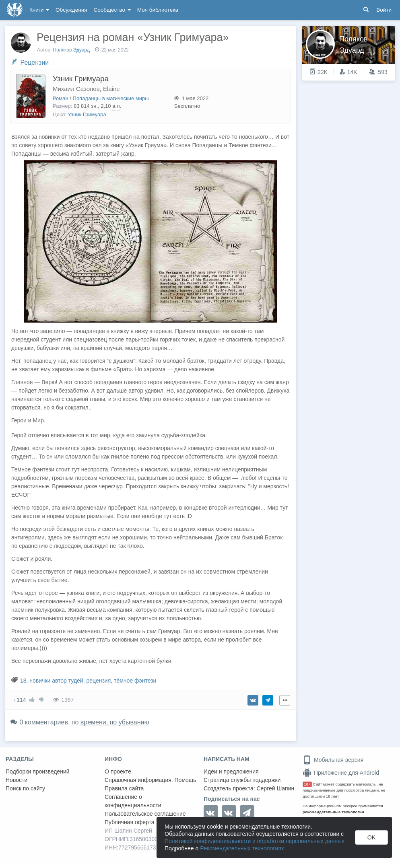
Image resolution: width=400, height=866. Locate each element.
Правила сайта (124, 788)
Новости (16, 780)
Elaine (111, 88)
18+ (307, 784)
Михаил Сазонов (76, 88)
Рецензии (34, 62)
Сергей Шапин (275, 788)
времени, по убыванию (114, 722)
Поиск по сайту (25, 788)
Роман (60, 98)
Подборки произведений (38, 771)
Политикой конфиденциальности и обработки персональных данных (254, 841)
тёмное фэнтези (135, 680)
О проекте (118, 771)
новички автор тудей (56, 680)
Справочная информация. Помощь (150, 780)
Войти (384, 10)
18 (23, 680)
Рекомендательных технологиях (242, 848)
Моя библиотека (157, 10)
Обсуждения (71, 10)
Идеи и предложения (231, 771)
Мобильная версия (333, 759)
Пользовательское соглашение (145, 813)
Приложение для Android (341, 772)
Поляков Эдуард (71, 50)
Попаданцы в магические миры (111, 98)
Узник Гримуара (81, 78)
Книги (39, 10)
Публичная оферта (130, 822)
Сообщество (112, 10)
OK (371, 837)
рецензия (98, 680)
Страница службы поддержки (242, 780)
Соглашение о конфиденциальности (133, 801)
